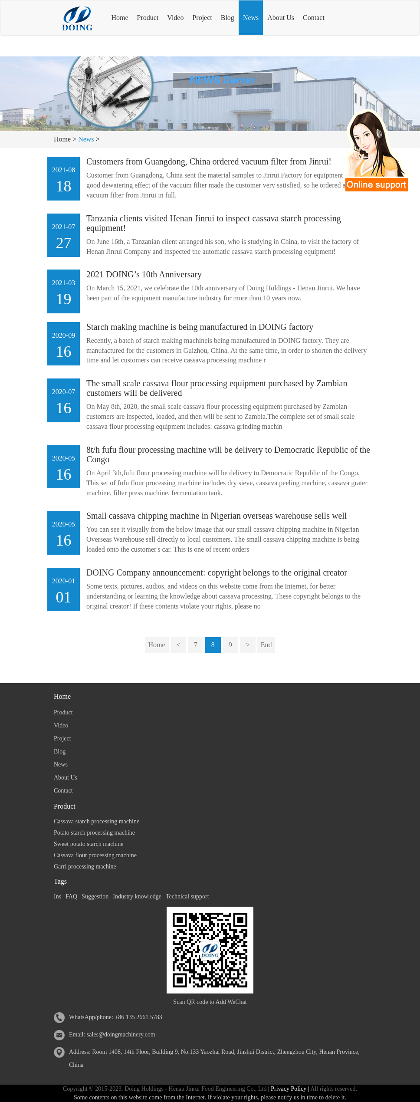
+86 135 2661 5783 (138, 1017)
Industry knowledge (137, 896)
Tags (60, 881)
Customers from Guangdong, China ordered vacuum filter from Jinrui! (208, 161)
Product (148, 17)
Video (175, 17)
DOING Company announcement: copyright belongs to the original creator (216, 572)
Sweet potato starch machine (89, 844)
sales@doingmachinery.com (121, 1034)
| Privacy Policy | (287, 1089)
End (266, 644)
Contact (314, 17)
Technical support (187, 896)
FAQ (71, 896)
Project (202, 17)
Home (119, 17)
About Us (280, 17)
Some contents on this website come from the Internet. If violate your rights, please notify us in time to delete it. (210, 1097)
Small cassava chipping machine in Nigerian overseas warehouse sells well (216, 515)
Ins (57, 896)
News (251, 17)
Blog (227, 17)
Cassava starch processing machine (96, 821)
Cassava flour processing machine (95, 855)
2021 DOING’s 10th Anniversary (144, 274)
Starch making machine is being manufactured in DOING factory (199, 327)
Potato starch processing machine (94, 832)
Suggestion (95, 896)
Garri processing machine (85, 866)
